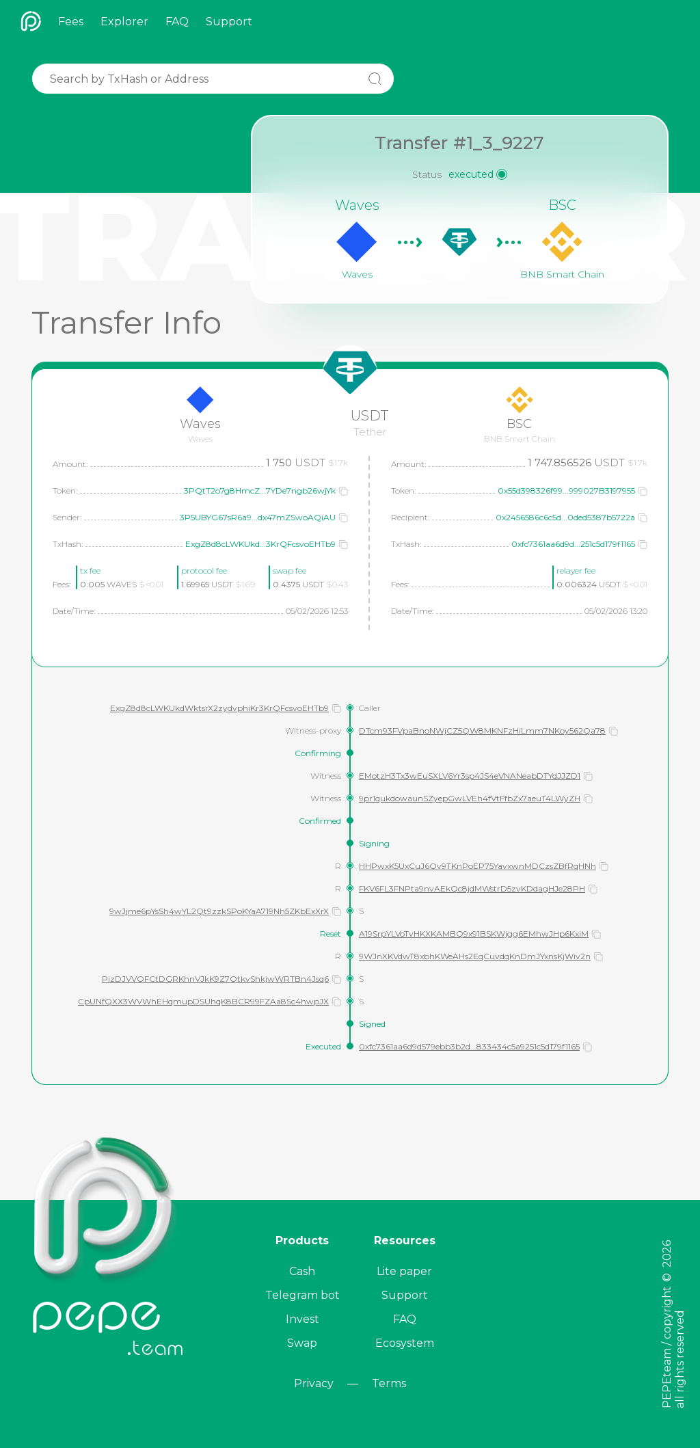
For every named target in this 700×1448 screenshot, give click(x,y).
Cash (302, 1271)
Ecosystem (404, 1343)
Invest (302, 1319)
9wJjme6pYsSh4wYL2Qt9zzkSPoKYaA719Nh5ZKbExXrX (219, 911)
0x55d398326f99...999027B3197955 (566, 490)
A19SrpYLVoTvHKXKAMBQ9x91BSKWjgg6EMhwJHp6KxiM (474, 933)
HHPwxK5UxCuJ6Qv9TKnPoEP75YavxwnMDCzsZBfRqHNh (477, 866)
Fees (70, 21)
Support (229, 21)
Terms (389, 1383)
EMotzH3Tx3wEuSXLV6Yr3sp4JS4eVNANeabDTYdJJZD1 (469, 775)
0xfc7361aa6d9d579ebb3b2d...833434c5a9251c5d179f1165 (469, 1046)
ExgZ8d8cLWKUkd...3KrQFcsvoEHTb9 (260, 544)
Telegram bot (302, 1295)
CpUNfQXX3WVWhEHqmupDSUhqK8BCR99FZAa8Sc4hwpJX (203, 1001)
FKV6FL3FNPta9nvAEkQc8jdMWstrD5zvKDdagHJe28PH (472, 888)
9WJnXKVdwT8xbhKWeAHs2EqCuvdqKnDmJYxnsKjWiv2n (475, 956)
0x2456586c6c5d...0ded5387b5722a (565, 517)
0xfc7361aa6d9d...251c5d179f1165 (573, 544)
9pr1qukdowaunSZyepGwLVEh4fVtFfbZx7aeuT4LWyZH (469, 798)
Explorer (124, 21)
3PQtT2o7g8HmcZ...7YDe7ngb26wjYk (260, 490)
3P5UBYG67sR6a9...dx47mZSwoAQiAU (258, 517)
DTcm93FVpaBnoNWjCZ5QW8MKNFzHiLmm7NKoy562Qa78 (482, 730)
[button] (343, 491)
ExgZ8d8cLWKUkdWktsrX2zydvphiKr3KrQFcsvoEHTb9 (219, 708)
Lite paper (404, 1271)
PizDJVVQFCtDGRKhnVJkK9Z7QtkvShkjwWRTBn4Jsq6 (215, 979)
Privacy (314, 1383)
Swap (302, 1343)
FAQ (177, 21)
